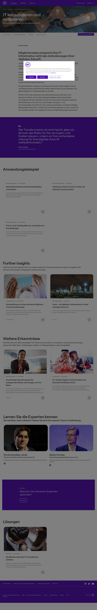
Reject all (42, 77)
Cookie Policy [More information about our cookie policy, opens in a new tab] (53, 72)
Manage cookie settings (55, 77)
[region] (49, 71)
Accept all (31, 77)
